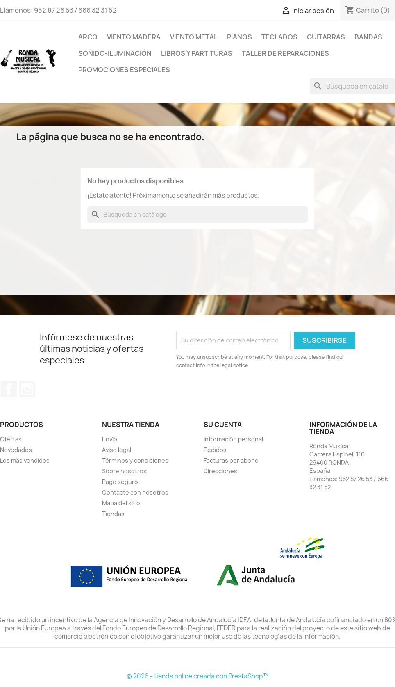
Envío (109, 439)
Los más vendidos (25, 460)
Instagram (27, 389)
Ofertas (11, 439)
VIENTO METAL (194, 36)
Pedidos (215, 450)
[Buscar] (352, 86)
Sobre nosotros (124, 471)
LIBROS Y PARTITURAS (196, 53)
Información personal (233, 439)
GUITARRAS (326, 36)
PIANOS (239, 36)
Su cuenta (223, 424)
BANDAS (368, 36)
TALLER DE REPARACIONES (285, 53)
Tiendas (113, 514)
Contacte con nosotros (135, 492)
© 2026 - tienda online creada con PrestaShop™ (198, 676)
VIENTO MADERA (134, 36)
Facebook (9, 389)
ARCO (88, 36)
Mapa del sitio (121, 503)
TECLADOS (279, 36)
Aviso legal (116, 450)
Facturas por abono (231, 460)
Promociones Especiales (124, 69)
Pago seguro (120, 482)
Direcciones (220, 471)
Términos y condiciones (135, 460)
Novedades (16, 450)
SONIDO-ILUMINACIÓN (115, 53)
